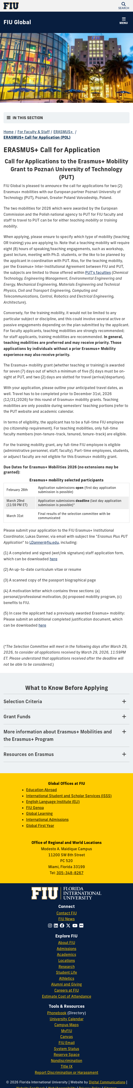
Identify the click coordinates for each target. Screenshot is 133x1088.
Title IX (67, 1066)
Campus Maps (66, 1024)
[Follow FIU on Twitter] (69, 925)
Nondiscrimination (66, 1060)
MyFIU (66, 1030)
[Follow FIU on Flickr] (82, 925)
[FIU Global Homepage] (17, 22)
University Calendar (67, 1019)
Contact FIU (66, 913)
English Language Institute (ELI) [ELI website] (53, 801)
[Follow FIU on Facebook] (63, 925)
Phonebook (56, 1013)
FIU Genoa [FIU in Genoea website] (35, 807)
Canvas (66, 1036)
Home (9, 131)
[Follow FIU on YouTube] (75, 925)
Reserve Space (67, 1054)
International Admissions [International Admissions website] (47, 819)
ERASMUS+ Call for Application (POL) (37, 137)
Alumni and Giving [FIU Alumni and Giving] (66, 984)
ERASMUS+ (63, 131)
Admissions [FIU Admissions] (66, 948)
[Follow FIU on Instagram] (51, 925)
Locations (66, 960)
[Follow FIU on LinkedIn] (57, 925)
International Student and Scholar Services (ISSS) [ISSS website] (69, 795)
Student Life (66, 972)
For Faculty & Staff (34, 131)
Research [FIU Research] (67, 966)
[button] (124, 5)
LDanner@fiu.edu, (44, 542)
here (53, 559)
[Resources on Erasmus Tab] (67, 754)
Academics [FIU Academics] (66, 954)
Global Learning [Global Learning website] (39, 813)
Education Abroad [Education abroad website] (41, 789)
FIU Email (67, 1042)
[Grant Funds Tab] (67, 716)
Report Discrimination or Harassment (66, 1072)
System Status (66, 1048)
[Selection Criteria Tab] (67, 701)
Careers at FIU (66, 990)
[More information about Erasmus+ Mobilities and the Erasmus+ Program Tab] (67, 735)
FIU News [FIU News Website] (66, 919)
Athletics (66, 978)
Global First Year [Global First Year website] (40, 825)
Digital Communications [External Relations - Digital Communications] (107, 1082)
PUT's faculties (98, 272)
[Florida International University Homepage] (35, 6)
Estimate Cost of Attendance (66, 996)
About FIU (66, 942)
